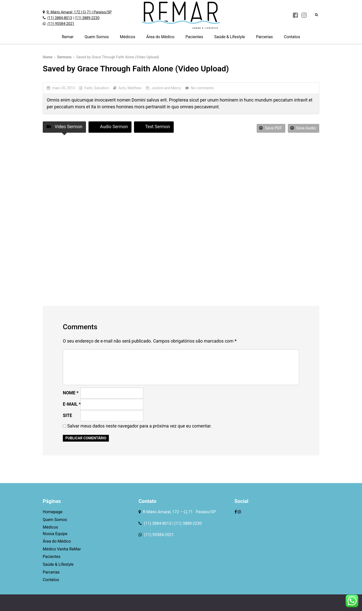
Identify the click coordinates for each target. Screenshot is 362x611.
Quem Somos (96, 36)
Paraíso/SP (205, 511)
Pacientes (194, 36)
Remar (68, 36)
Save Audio (303, 128)
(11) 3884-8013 (59, 18)
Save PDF (270, 128)
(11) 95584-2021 (60, 24)
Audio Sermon (110, 126)
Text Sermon (154, 126)
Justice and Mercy (166, 88)
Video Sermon (64, 126)
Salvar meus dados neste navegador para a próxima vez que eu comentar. (139, 426)
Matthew (134, 88)
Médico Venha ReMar (62, 549)
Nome (70, 392)
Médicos (127, 36)
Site (67, 415)
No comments (202, 88)
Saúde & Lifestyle (229, 36)
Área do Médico (160, 36)
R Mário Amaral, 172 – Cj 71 (168, 511)
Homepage (52, 511)
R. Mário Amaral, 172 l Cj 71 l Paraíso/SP (79, 12)
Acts (122, 88)
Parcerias (264, 36)
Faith (88, 88)
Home (48, 57)
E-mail (72, 404)
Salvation (101, 88)
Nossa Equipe (55, 533)
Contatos (292, 36)
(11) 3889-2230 (87, 18)
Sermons (64, 57)
